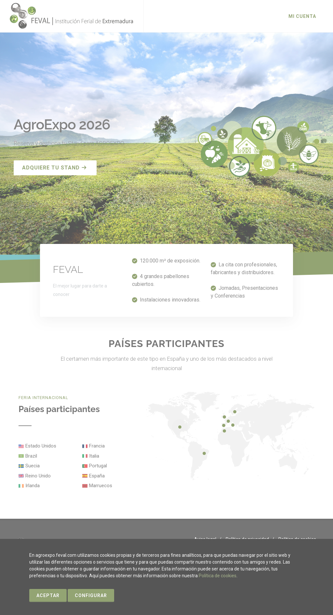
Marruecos (100, 485)
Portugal (98, 466)
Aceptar (48, 595)
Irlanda (32, 485)
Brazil (31, 456)
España (97, 476)
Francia (97, 446)
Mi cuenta (302, 16)
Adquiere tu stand (54, 168)
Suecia (32, 466)
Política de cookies (217, 575)
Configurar (91, 595)
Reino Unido (38, 476)
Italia (94, 456)
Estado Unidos (40, 446)
